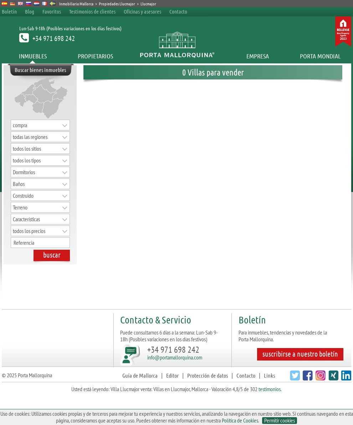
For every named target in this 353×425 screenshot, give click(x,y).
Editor (172, 375)
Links (269, 375)
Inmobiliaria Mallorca (76, 3)
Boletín (9, 11)
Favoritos (51, 11)
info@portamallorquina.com (174, 357)
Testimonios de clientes (92, 11)
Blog (29, 11)
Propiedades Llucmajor (117, 3)
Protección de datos (207, 375)
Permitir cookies (279, 420)
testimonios (270, 389)
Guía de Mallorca (140, 375)
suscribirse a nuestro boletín (300, 353)
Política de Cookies (240, 420)
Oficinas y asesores (142, 11)
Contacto (178, 11)
